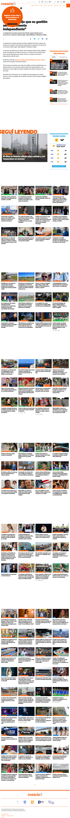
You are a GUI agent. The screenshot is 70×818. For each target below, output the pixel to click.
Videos (63, 5)
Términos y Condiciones (7, 815)
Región (45, 5)
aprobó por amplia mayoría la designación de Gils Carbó (29, 59)
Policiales (50, 5)
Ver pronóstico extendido (59, 166)
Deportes (56, 5)
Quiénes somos (4, 814)
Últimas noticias (34, 5)
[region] (35, 12)
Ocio (60, 5)
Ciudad (40, 5)
